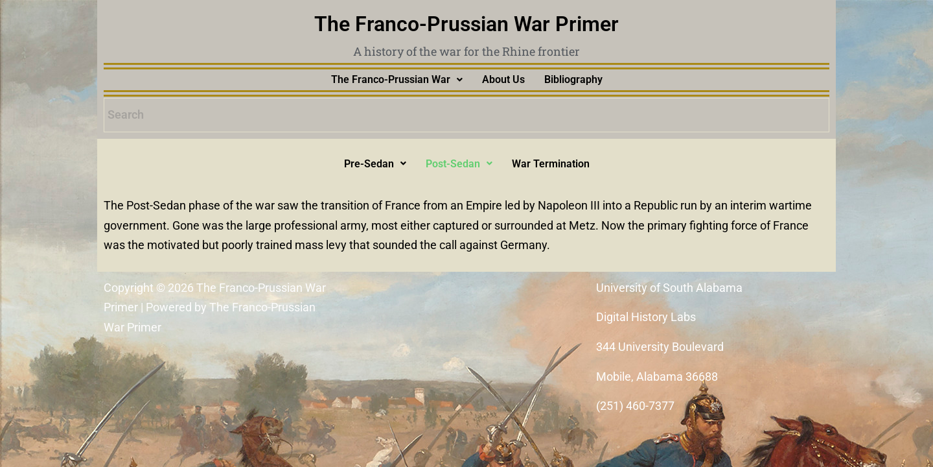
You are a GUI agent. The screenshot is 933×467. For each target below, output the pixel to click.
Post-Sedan (459, 164)
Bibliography (573, 79)
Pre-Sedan (375, 164)
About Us (503, 79)
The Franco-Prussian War (397, 79)
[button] (396, 80)
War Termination (551, 164)
